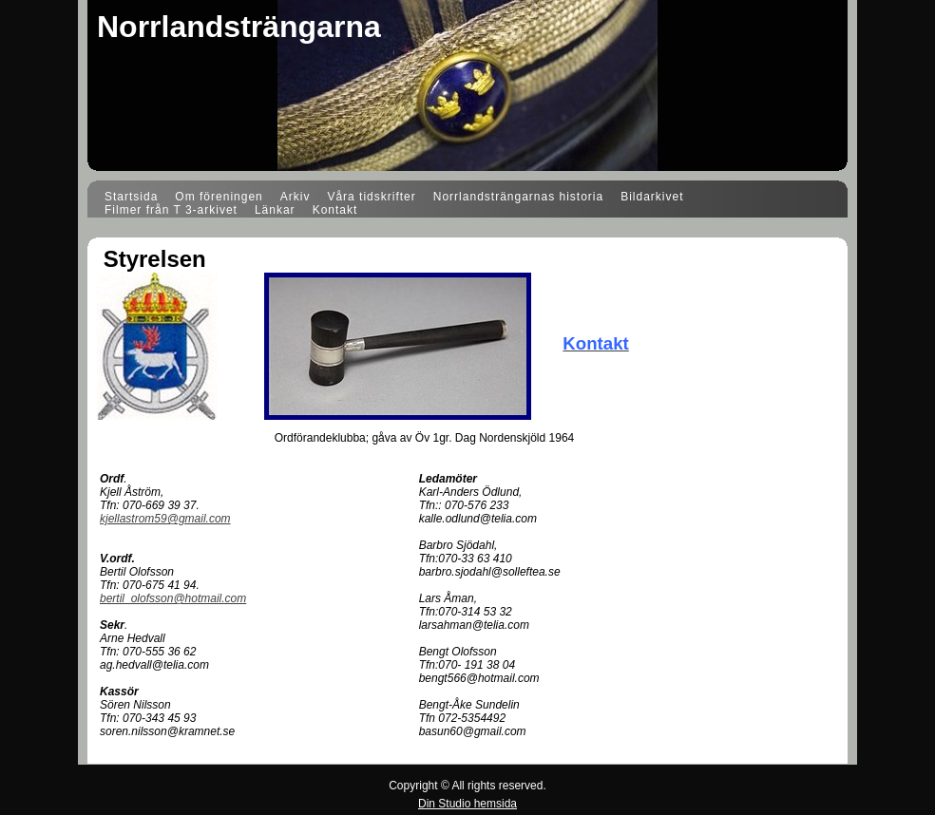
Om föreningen (218, 196)
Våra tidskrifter (371, 196)
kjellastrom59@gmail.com (165, 518)
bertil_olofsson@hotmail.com (173, 598)
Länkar (275, 210)
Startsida (131, 196)
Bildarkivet (651, 196)
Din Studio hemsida (467, 803)
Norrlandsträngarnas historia (518, 196)
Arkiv (295, 196)
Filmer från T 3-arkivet (171, 210)
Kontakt (335, 210)
